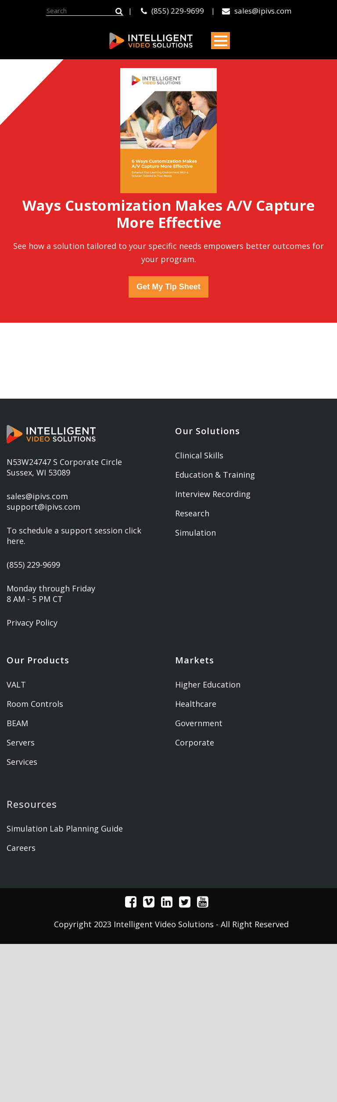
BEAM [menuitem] (17, 723)
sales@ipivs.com (256, 11)
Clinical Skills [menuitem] (199, 455)
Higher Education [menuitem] (207, 684)
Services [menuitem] (22, 761)
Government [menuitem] (198, 723)
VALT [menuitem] (16, 684)
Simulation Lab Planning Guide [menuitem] (65, 828)
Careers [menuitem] (21, 848)
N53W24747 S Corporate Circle (64, 462)
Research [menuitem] (192, 513)
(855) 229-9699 (172, 11)
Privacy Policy (32, 622)
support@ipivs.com (43, 506)
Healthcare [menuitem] (195, 704)
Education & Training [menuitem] (215, 474)
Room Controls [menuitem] (35, 704)
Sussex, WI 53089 (38, 472)
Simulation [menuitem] (195, 532)
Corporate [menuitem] (194, 742)
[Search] (85, 11)
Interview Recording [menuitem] (213, 494)
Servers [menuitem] (21, 742)
